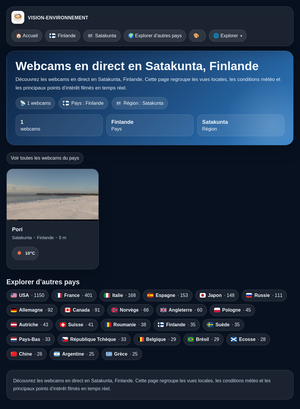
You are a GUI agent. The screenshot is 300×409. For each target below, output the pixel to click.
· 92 (32, 310)
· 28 (248, 339)
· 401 (74, 295)
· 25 (74, 354)
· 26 (26, 354)
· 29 (157, 339)
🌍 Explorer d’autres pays (155, 35)
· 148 (217, 295)
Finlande (63, 35)
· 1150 (27, 295)
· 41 (76, 324)
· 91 (82, 310)
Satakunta (102, 35)
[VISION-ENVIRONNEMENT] (17, 18)
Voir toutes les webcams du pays (45, 158)
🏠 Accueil (27, 35)
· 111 (264, 295)
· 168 (120, 295)
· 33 (30, 339)
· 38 (125, 324)
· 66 (130, 310)
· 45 (232, 310)
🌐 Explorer (225, 35)
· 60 (181, 310)
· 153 (167, 295)
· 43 (29, 324)
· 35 (176, 324)
